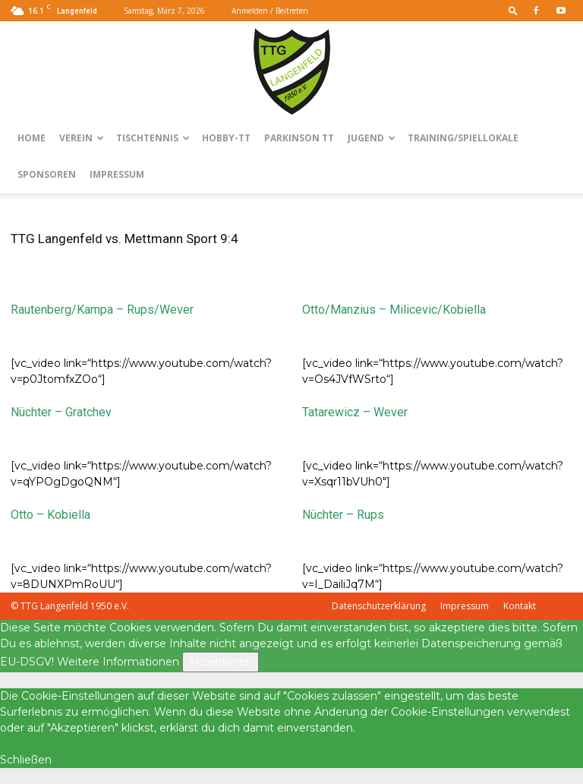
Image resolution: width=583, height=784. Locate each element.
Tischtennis (153, 137)
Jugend (371, 137)
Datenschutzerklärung (379, 605)
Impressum (117, 174)
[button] (513, 10)
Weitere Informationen (118, 662)
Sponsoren (46, 174)
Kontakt (519, 605)
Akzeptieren (220, 662)
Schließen (26, 760)
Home (31, 137)
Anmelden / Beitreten (270, 10)
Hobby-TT (226, 137)
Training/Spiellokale (463, 137)
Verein (81, 137)
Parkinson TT (299, 137)
